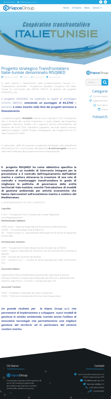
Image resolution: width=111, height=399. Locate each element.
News (87, 7)
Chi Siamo (76, 7)
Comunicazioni (55, 77)
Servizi (97, 7)
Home (66, 7)
